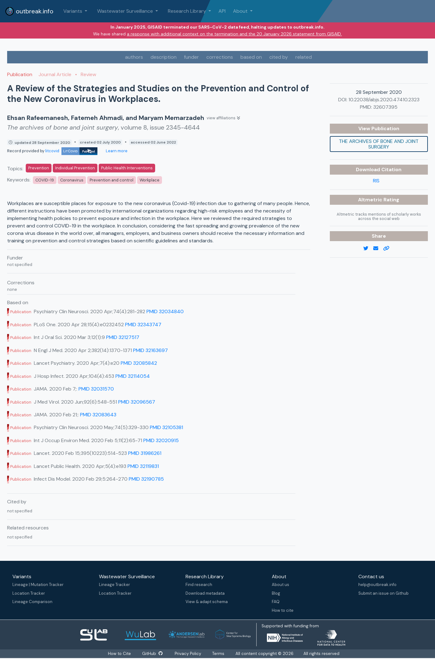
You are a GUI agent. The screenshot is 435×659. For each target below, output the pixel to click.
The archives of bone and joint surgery (379, 144)
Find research (199, 584)
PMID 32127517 (122, 337)
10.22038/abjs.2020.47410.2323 (383, 99)
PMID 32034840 (165, 311)
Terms (219, 653)
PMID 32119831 (143, 466)
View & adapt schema (207, 601)
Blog (276, 593)
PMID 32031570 (96, 389)
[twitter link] (368, 248)
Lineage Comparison (32, 601)
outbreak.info (29, 11)
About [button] (241, 11)
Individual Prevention (75, 168)
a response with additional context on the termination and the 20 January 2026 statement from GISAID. (234, 34)
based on (251, 57)
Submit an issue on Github (383, 593)
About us (280, 584)
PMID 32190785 (146, 479)
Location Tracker (28, 593)
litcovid (71, 150)
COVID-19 (44, 180)
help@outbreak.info (377, 584)
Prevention (38, 168)
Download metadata (205, 593)
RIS (376, 180)
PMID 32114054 (132, 376)
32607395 (385, 107)
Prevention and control (111, 180)
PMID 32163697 (150, 350)
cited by (278, 57)
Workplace (149, 180)
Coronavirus (71, 180)
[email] (378, 248)
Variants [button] (73, 11)
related (303, 57)
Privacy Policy (188, 653)
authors (134, 57)
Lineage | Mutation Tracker (38, 584)
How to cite (283, 610)
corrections (219, 57)
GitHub (152, 653)
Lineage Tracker (114, 584)
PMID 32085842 (139, 363)
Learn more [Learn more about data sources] (116, 150)
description (163, 57)
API (222, 11)
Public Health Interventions (127, 168)
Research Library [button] (187, 11)
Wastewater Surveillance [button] (125, 11)
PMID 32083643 (98, 414)
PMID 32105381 (166, 427)
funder (191, 57)
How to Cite (120, 653)
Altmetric (370, 199)
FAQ (276, 601)
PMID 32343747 (143, 324)
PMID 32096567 (136, 402)
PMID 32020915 (161, 440)
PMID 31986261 (144, 453)
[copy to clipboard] (388, 248)
